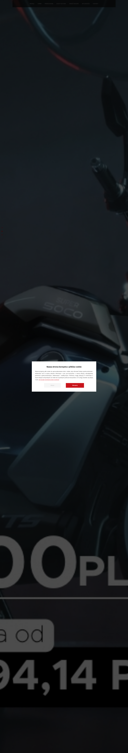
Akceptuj (74, 385)
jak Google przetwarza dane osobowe (49, 380)
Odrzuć (52, 385)
